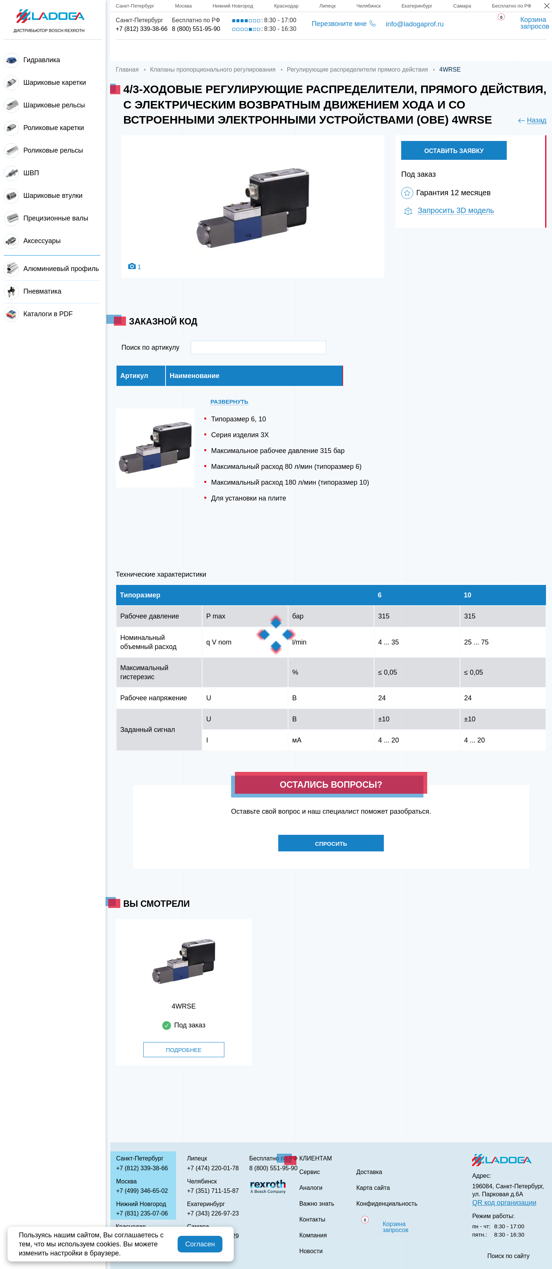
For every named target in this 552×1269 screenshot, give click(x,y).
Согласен (200, 1244)
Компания (186, 50)
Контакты (470, 50)
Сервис (296, 50)
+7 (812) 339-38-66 (141, 29)
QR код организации (504, 1202)
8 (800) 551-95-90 (196, 29)
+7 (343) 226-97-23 (213, 1213)
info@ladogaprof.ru (414, 24)
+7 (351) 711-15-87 (213, 1191)
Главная (131, 50)
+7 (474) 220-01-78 (213, 1168)
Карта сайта (373, 1188)
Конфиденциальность (386, 1204)
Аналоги (347, 50)
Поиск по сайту (508, 1256)
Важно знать (408, 50)
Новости (311, 1251)
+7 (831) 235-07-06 (142, 1213)
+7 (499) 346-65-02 (142, 1191)
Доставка (244, 50)
